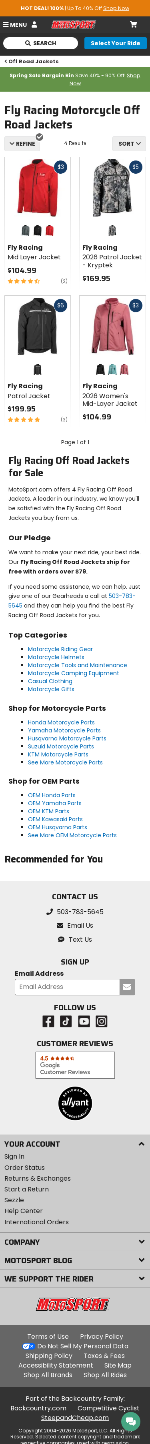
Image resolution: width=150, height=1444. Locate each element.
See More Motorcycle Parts (65, 762)
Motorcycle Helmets (56, 657)
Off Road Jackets (31, 61)
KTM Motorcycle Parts (58, 754)
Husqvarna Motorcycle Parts (67, 738)
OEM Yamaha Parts (55, 803)
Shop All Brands (48, 1375)
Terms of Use (48, 1336)
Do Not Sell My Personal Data (82, 1346)
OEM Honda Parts (52, 795)
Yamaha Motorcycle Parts (64, 730)
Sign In (14, 1156)
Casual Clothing (50, 681)
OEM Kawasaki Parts (55, 819)
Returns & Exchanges (37, 1178)
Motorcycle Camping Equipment (73, 673)
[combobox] (129, 143)
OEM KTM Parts (48, 811)
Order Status (24, 1167)
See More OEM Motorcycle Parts (72, 835)
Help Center (23, 1210)
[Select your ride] (115, 43)
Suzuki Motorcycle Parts (61, 746)
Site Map (118, 1365)
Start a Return (26, 1189)
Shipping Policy (49, 1355)
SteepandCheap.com (75, 1417)
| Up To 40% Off (75, 8)
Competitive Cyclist (109, 1408)
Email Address (39, 974)
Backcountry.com (38, 1408)
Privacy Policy (101, 1336)
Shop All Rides (105, 1375)
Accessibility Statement (55, 1365)
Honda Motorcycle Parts (61, 722)
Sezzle (14, 1200)
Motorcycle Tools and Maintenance (77, 665)
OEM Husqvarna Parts (57, 827)
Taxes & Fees (104, 1355)
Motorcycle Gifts (51, 689)
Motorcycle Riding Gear (60, 649)
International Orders (36, 1222)
